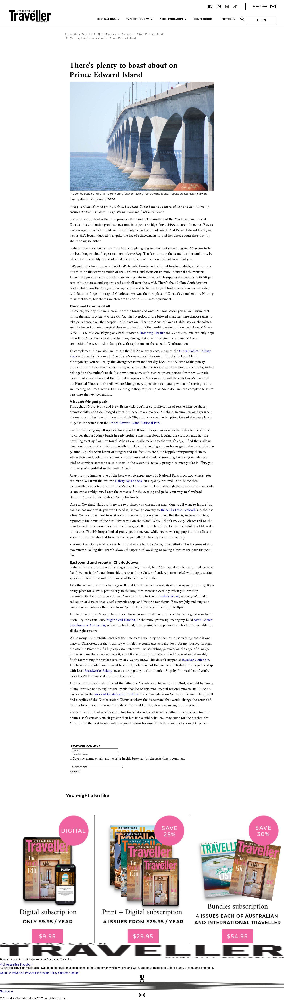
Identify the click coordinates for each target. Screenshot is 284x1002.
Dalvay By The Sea (128, 481)
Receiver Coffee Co (195, 660)
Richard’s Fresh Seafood (178, 510)
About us (5, 972)
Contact (74, 972)
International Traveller (78, 34)
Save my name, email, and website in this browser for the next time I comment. (129, 759)
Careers (63, 972)
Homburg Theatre (152, 333)
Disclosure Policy (46, 972)
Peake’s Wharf (169, 596)
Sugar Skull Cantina (121, 620)
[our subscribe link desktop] (142, 879)
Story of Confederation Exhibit (116, 694)
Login (261, 20)
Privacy (29, 972)
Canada (126, 34)
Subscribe (264, 6)
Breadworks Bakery (98, 671)
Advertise (18, 972)
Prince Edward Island (150, 34)
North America (107, 34)
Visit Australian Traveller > (16, 964)
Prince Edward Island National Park (134, 423)
